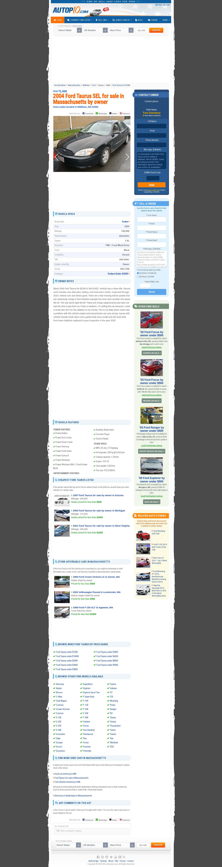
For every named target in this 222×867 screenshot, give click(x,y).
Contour (60, 705)
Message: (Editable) (151, 149)
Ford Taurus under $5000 (107, 652)
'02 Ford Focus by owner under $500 (151, 333)
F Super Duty (88, 696)
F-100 (85, 700)
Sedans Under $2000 (118, 273)
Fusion (113, 684)
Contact (130, 861)
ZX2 (112, 746)
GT (111, 692)
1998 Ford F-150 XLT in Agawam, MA (93, 607)
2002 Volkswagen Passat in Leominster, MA (97, 592)
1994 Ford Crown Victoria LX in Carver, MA (96, 577)
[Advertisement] (111, 60)
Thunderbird (115, 725)
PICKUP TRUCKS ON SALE (151, 450)
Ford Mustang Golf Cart (158, 529)
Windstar (114, 742)
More (165, 20)
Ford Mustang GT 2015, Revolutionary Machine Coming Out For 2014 (159, 573)
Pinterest (126, 113)
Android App (93, 861)
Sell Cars (101, 20)
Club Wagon (61, 700)
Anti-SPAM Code (151, 282)
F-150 (85, 705)
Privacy (122, 861)
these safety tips (154, 190)
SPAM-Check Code (152, 172)
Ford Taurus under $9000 (107, 665)
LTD (111, 696)
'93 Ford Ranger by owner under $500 (151, 428)
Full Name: (151, 121)
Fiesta (86, 725)
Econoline (60, 734)
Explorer (86, 688)
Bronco (59, 692)
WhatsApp (102, 113)
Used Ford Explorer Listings (151, 494)
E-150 (58, 717)
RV (111, 713)
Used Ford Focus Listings (151, 347)
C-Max (59, 696)
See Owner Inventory (152, 115)
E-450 (58, 730)
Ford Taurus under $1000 (67, 652)
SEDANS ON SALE (151, 400)
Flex (85, 738)
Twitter (113, 113)
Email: (151, 131)
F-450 (85, 717)
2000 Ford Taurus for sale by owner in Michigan (99, 510)
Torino (113, 730)
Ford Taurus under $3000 (67, 665)
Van (111, 738)
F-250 (85, 709)
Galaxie (113, 688)
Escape (59, 742)
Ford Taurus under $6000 (107, 656)
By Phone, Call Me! (145, 276)
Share (160, 5)
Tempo (113, 721)
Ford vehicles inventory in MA (67, 782)
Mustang (114, 700)
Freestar (86, 746)
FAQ (116, 861)
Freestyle (87, 750)
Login (167, 5)
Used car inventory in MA (65, 773)
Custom (59, 713)
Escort (59, 746)
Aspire (59, 688)
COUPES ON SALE (151, 353)
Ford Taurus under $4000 (67, 669)
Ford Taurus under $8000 (107, 660)
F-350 (85, 713)
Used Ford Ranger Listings (152, 444)
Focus (86, 742)
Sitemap (103, 861)
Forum (152, 20)
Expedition (87, 684)
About (110, 861)
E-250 (58, 721)
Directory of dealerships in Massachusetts (73, 795)
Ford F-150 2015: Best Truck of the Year (159, 544)
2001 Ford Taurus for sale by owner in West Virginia (101, 525)
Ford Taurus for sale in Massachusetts (71, 777)
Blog (138, 20)
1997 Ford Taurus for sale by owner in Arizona (98, 495)
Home (58, 20)
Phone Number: (151, 140)
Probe (112, 705)
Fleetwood (88, 734)
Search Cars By (121, 20)
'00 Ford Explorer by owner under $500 (151, 478)
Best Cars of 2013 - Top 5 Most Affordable (159, 558)
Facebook (89, 113)
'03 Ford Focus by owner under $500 (151, 381)
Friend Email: (151, 240)
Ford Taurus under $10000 (67, 656)
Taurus (113, 717)
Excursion (60, 750)
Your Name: (151, 215)
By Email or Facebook (146, 273)
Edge (58, 738)
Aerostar (60, 684)
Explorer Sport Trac (91, 692)
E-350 (58, 725)
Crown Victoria (63, 709)
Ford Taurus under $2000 (67, 660)
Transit (113, 734)
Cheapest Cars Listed (78, 20)
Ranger (113, 709)
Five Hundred (89, 730)
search (156, 30)
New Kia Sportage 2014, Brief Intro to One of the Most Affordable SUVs (158, 587)
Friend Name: (152, 232)
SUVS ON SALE (151, 500)
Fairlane (86, 721)
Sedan (125, 221)
